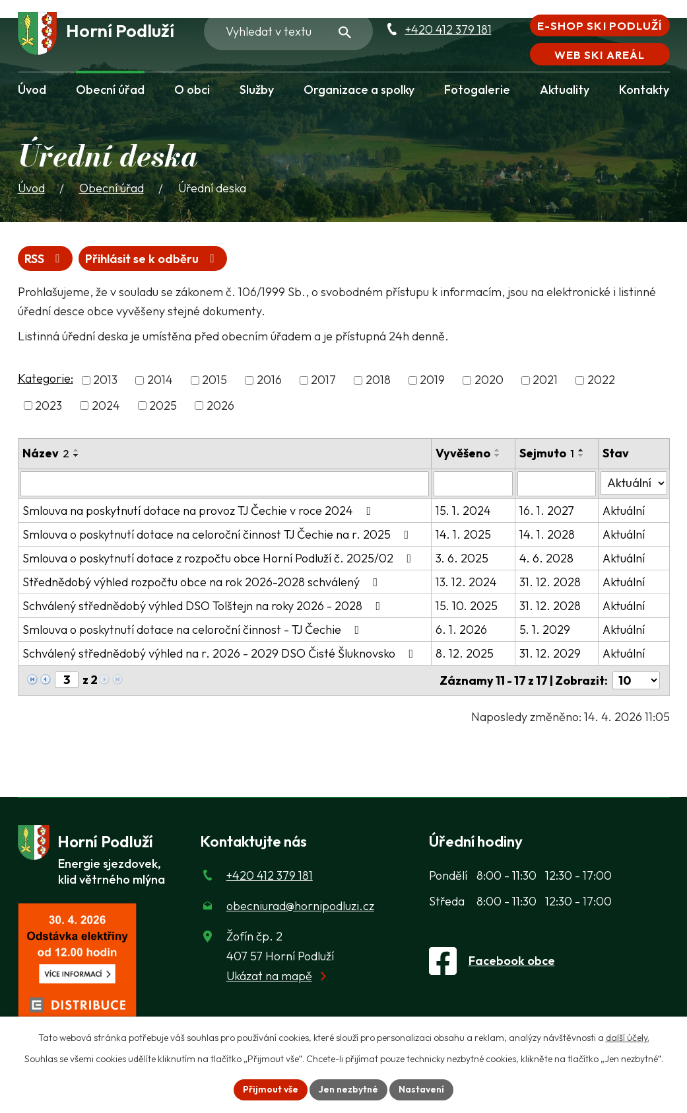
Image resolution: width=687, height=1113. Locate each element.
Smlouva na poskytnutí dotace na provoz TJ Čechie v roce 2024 (199, 510)
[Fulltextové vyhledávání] (288, 31)
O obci (192, 89)
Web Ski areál (599, 54)
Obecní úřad (110, 89)
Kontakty (644, 89)
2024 (106, 405)
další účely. (627, 1038)
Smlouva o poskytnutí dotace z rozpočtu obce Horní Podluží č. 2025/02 (219, 558)
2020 (489, 380)
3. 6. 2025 (462, 558)
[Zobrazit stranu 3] (67, 680)
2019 (432, 380)
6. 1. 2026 (461, 629)
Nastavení (421, 1089)
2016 (269, 380)
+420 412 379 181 (448, 29)
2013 (105, 380)
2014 (160, 380)
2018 (378, 380)
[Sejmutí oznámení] (557, 483)
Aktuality (564, 89)
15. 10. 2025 (467, 605)
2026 (220, 405)
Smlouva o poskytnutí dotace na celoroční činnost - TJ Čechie (193, 629)
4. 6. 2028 (546, 558)
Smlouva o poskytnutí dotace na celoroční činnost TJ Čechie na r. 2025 (218, 534)
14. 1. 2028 (547, 534)
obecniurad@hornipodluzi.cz (300, 905)
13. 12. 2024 (466, 582)
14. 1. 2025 (463, 534)
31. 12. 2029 (550, 653)
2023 (48, 405)
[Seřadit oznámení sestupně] (76, 455)
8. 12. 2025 (465, 653)
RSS (44, 258)
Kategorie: (45, 378)
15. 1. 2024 (463, 510)
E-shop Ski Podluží (599, 25)
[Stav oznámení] (634, 483)
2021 (545, 380)
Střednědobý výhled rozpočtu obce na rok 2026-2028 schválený (202, 582)
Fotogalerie (477, 89)
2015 (214, 380)
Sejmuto (546, 453)
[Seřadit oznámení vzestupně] (76, 450)
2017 (323, 380)
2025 (163, 405)
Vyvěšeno (463, 453)
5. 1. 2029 (544, 629)
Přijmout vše (270, 1089)
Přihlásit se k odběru (152, 258)
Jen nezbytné (348, 1089)
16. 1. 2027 (546, 510)
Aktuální (624, 510)
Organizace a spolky (359, 89)
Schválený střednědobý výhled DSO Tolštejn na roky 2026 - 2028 (204, 605)
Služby (257, 89)
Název (45, 453)
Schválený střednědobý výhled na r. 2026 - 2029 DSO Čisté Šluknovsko (220, 653)
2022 (601, 380)
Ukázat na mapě (269, 975)
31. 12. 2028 (550, 582)
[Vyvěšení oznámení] (473, 483)
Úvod (32, 89)
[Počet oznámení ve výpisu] (636, 680)
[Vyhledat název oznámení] (225, 483)
